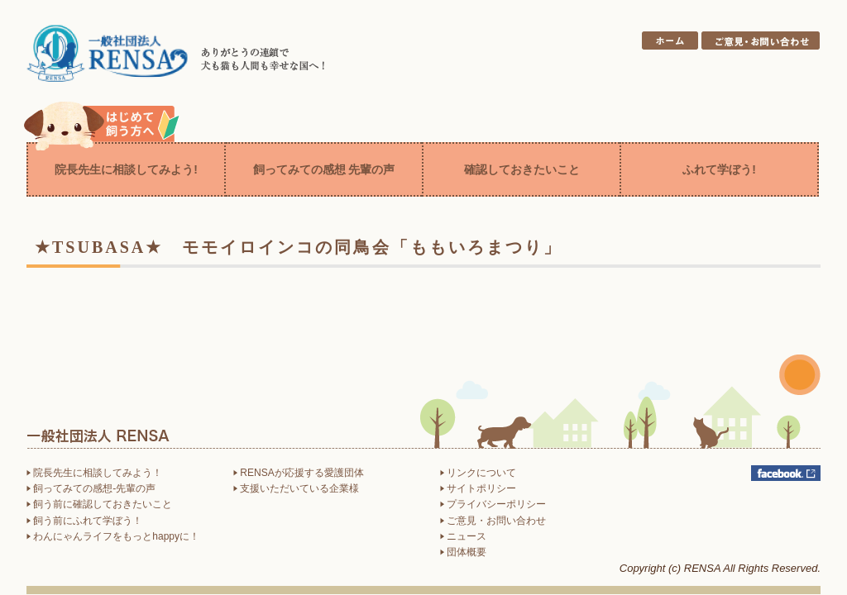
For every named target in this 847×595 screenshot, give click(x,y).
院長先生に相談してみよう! (126, 169)
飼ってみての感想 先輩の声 (324, 169)
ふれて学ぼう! (719, 169)
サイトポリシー (478, 488)
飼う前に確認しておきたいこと (99, 504)
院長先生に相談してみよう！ (94, 472)
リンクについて (478, 472)
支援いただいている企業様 (296, 488)
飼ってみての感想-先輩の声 (91, 488)
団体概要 (463, 552)
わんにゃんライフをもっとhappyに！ (112, 536)
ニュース (463, 536)
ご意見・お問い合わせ (493, 520)
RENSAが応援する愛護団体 (298, 472)
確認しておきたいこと (522, 169)
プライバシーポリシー (493, 504)
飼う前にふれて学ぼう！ (84, 520)
